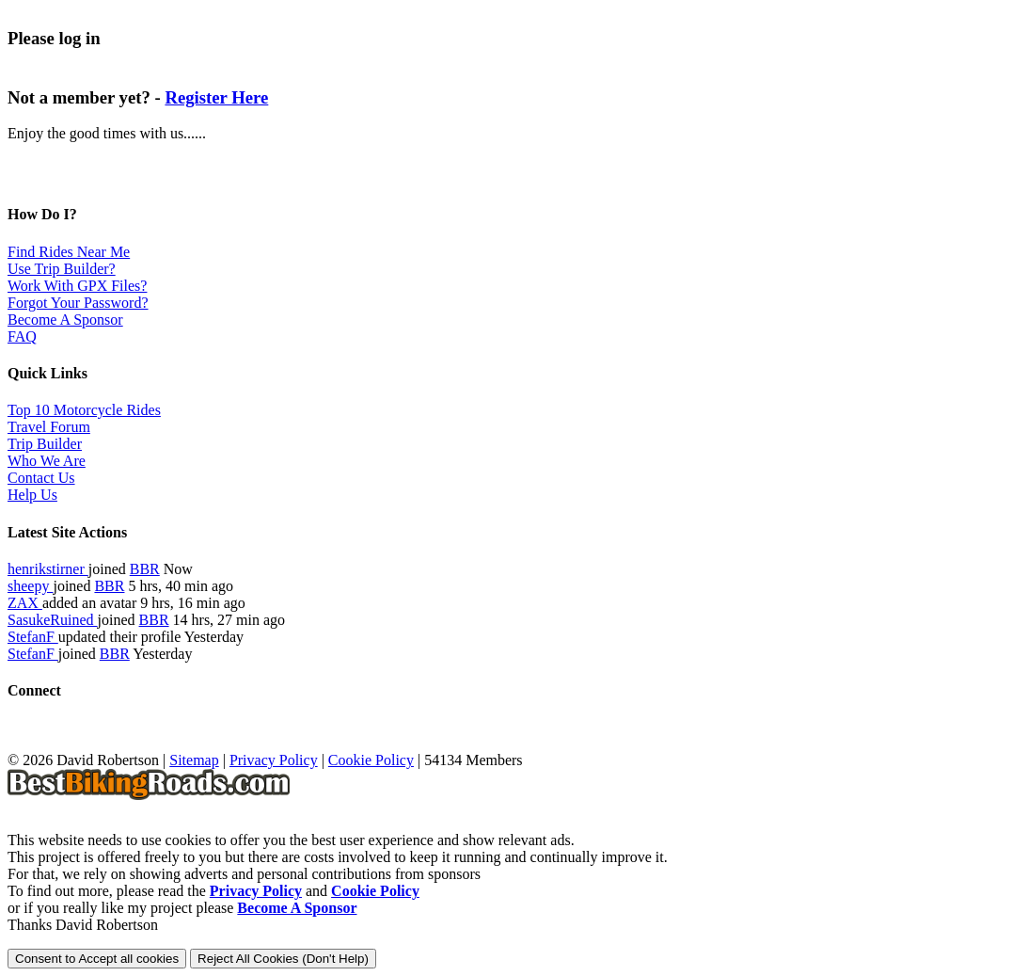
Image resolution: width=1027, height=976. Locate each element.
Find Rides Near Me (69, 252)
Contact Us (41, 478)
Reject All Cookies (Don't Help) (283, 959)
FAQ (22, 336)
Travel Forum (49, 427)
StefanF (33, 637)
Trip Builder (45, 444)
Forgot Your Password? (78, 303)
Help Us (32, 495)
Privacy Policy (273, 760)
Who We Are (47, 461)
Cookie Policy (371, 760)
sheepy (30, 586)
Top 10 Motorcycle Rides (84, 410)
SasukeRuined (53, 620)
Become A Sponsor (65, 320)
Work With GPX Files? (77, 286)
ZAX (25, 603)
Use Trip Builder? (62, 269)
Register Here (216, 97)
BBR (145, 569)
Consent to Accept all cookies (97, 959)
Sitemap (193, 760)
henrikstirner (48, 569)
